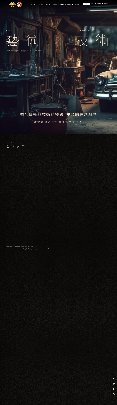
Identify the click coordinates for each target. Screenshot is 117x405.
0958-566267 (54, 357)
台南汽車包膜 (57, 402)
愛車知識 (69, 4)
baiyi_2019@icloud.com (83, 367)
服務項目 (40, 4)
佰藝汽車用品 (80, 364)
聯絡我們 (76, 4)
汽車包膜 (45, 402)
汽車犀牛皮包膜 (51, 402)
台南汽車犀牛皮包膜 (65, 402)
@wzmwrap (54, 361)
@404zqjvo (79, 361)
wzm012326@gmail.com (57, 367)
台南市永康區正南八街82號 (58, 354)
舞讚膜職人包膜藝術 (56, 364)
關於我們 (33, 4)
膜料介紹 (48, 4)
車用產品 (62, 4)
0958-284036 (80, 357)
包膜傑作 (55, 4)
